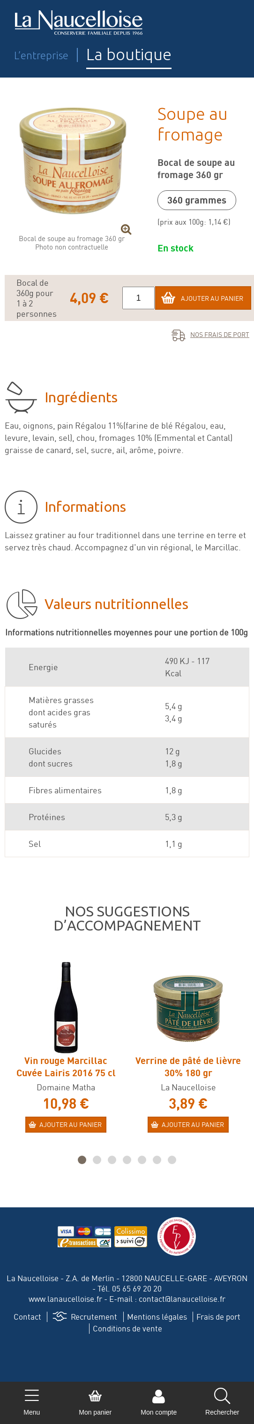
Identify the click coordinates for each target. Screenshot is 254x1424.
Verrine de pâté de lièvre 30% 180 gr (188, 1067)
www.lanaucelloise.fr (65, 1299)
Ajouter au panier (212, 298)
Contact (27, 1317)
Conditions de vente (127, 1328)
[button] (82, 1159)
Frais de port (218, 1317)
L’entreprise (41, 55)
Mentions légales (157, 1317)
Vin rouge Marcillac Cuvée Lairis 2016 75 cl (66, 1067)
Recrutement (94, 1317)
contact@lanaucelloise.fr (182, 1299)
